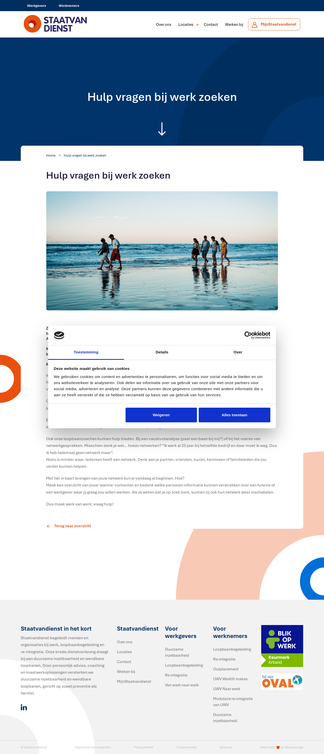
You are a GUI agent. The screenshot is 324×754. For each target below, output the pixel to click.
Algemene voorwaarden (93, 747)
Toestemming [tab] (86, 352)
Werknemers (69, 5)
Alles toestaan (235, 415)
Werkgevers (36, 5)
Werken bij (234, 24)
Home (50, 155)
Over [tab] (238, 352)
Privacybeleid (144, 747)
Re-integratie (176, 674)
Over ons (163, 24)
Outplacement (225, 668)
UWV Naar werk (226, 688)
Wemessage (294, 747)
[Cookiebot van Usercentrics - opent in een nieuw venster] (248, 335)
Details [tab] (162, 352)
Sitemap (225, 747)
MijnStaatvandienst (134, 681)
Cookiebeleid (186, 747)
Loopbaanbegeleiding (184, 665)
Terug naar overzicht (68, 525)
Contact (211, 24)
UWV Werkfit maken (230, 678)
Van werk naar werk (182, 684)
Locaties (185, 24)
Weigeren (161, 415)
